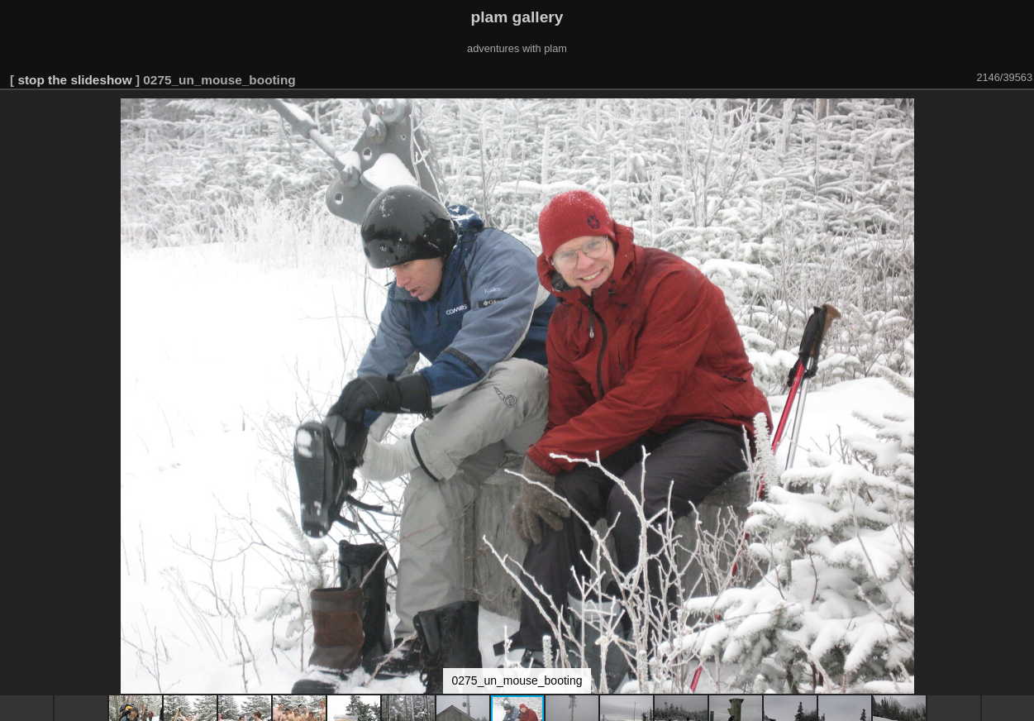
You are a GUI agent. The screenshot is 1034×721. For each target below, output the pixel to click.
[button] (1019, 113)
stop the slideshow (74, 80)
